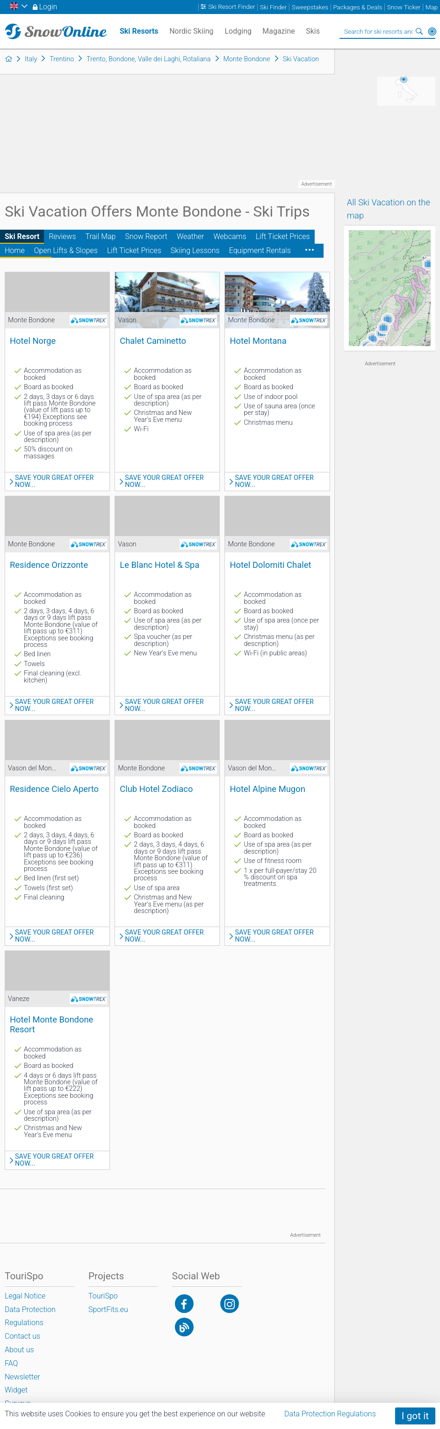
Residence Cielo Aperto (54, 789)
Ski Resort (22, 236)
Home (15, 250)
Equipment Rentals (260, 250)
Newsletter (22, 1376)
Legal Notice (25, 1295)
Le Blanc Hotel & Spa (159, 565)
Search (419, 31)
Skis (313, 31)
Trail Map (101, 236)
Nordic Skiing (191, 31)
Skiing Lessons (195, 250)
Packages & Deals (357, 7)
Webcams (229, 236)
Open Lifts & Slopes (66, 250)
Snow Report (146, 236)
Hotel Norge (33, 341)
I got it (415, 1416)
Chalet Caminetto (153, 341)
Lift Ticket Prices (283, 236)
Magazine (278, 31)
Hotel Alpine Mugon (267, 789)
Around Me (432, 31)
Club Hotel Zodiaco (156, 789)
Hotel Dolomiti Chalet (270, 565)
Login (48, 6)
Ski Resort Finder (231, 7)
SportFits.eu (108, 1309)
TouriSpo (103, 1295)
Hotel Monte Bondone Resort (51, 1024)
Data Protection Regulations (330, 1413)
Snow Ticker (404, 7)
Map (432, 7)
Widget (16, 1389)
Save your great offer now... (54, 481)
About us (19, 1349)
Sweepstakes (310, 7)
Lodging (238, 31)
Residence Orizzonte (49, 565)
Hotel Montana (258, 341)
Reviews (62, 236)
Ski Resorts (139, 31)
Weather (190, 236)
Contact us (22, 1336)
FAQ (11, 1363)
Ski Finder (273, 7)
